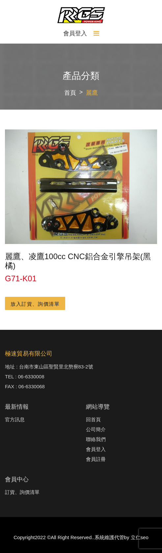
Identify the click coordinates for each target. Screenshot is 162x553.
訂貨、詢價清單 (22, 492)
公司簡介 (96, 429)
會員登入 (75, 33)
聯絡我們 (96, 439)
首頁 (70, 92)
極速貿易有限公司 (28, 353)
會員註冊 (96, 459)
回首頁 (93, 419)
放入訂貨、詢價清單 (35, 304)
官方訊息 (15, 419)
